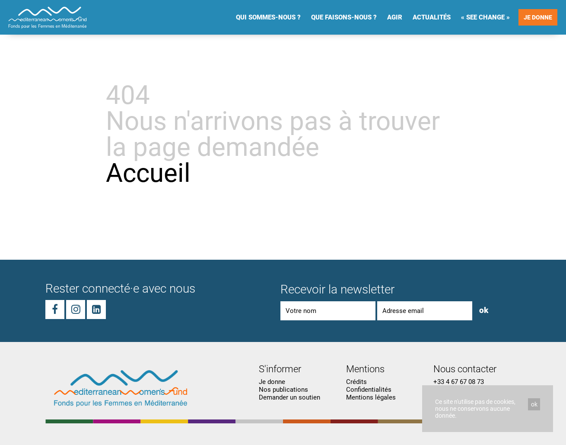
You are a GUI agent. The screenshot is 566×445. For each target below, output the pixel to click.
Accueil (148, 173)
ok (534, 404)
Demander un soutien (289, 397)
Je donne (538, 17)
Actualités (432, 17)
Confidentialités (368, 389)
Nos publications (283, 389)
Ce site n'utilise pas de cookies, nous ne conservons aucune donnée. (475, 408)
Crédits (356, 382)
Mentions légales (371, 397)
